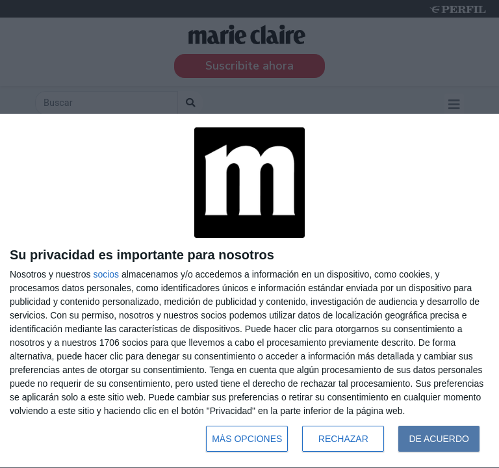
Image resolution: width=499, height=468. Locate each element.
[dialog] (249, 291)
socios (106, 274)
